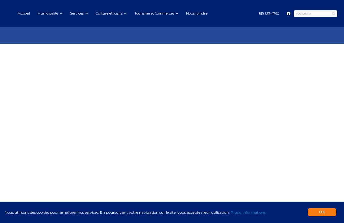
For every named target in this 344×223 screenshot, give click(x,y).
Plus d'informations (248, 212)
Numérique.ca (74, 35)
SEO (141, 35)
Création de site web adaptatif (100, 35)
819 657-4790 (269, 13)
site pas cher (130, 35)
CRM (120, 35)
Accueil (24, 13)
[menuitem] (269, 13)
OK (322, 212)
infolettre (149, 35)
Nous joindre (196, 13)
